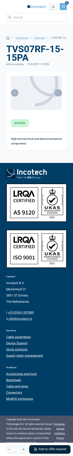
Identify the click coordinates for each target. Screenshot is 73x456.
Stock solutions (17, 349)
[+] (23, 449)
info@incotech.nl (20, 319)
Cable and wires (17, 386)
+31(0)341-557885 (21, 312)
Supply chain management (24, 356)
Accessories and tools (21, 374)
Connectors (14, 392)
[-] (9, 449)
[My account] (53, 6)
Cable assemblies (18, 337)
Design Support (16, 343)
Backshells (13, 380)
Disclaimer (59, 424)
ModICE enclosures (19, 399)
